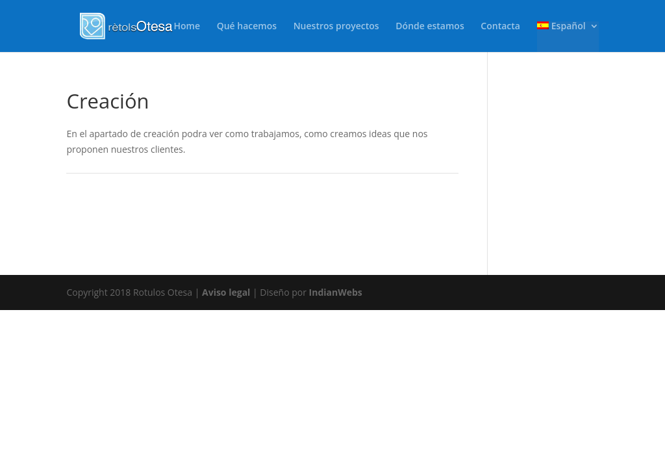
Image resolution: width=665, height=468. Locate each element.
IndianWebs (335, 292)
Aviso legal (226, 292)
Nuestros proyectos (336, 26)
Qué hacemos (247, 26)
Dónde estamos (429, 26)
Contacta (500, 26)
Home (187, 26)
